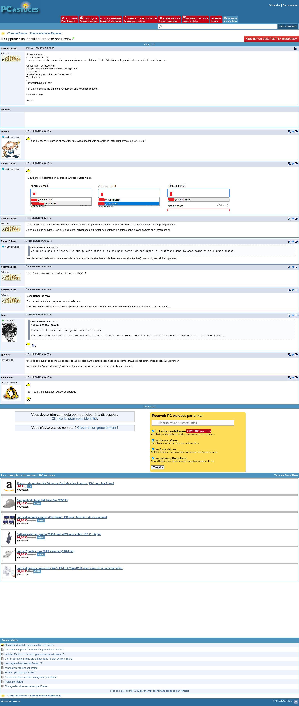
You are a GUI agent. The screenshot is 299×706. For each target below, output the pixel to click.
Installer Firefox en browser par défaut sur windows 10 (34, 654)
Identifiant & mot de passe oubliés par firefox (29, 645)
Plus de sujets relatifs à (149, 690)
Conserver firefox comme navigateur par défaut (31, 677)
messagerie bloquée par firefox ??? (24, 663)
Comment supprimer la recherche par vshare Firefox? (34, 649)
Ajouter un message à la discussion (271, 38)
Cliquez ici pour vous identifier (74, 418)
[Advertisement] (149, 611)
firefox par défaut (14, 681)
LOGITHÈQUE (111, 19)
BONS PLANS (169, 19)
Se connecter (290, 5)
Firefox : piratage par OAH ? (20, 672)
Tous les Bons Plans (286, 475)
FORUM (230, 19)
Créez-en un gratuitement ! (97, 428)
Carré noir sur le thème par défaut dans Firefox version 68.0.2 (39, 658)
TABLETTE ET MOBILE (140, 19)
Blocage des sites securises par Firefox (26, 686)
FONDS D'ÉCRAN (196, 19)
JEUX (216, 19)
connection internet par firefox (21, 667)
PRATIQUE (89, 19)
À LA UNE (69, 19)
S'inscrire (274, 5)
